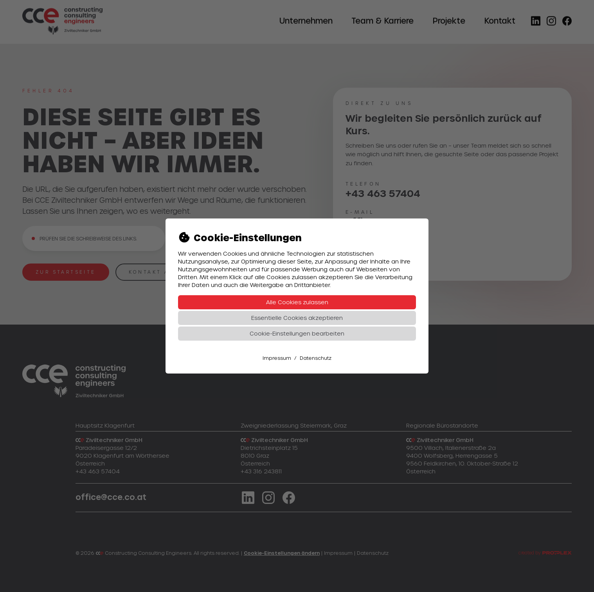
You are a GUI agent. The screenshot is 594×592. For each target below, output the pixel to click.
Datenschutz (315, 358)
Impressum (277, 358)
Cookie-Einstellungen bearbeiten (297, 333)
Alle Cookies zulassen (297, 302)
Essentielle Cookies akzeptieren (297, 317)
